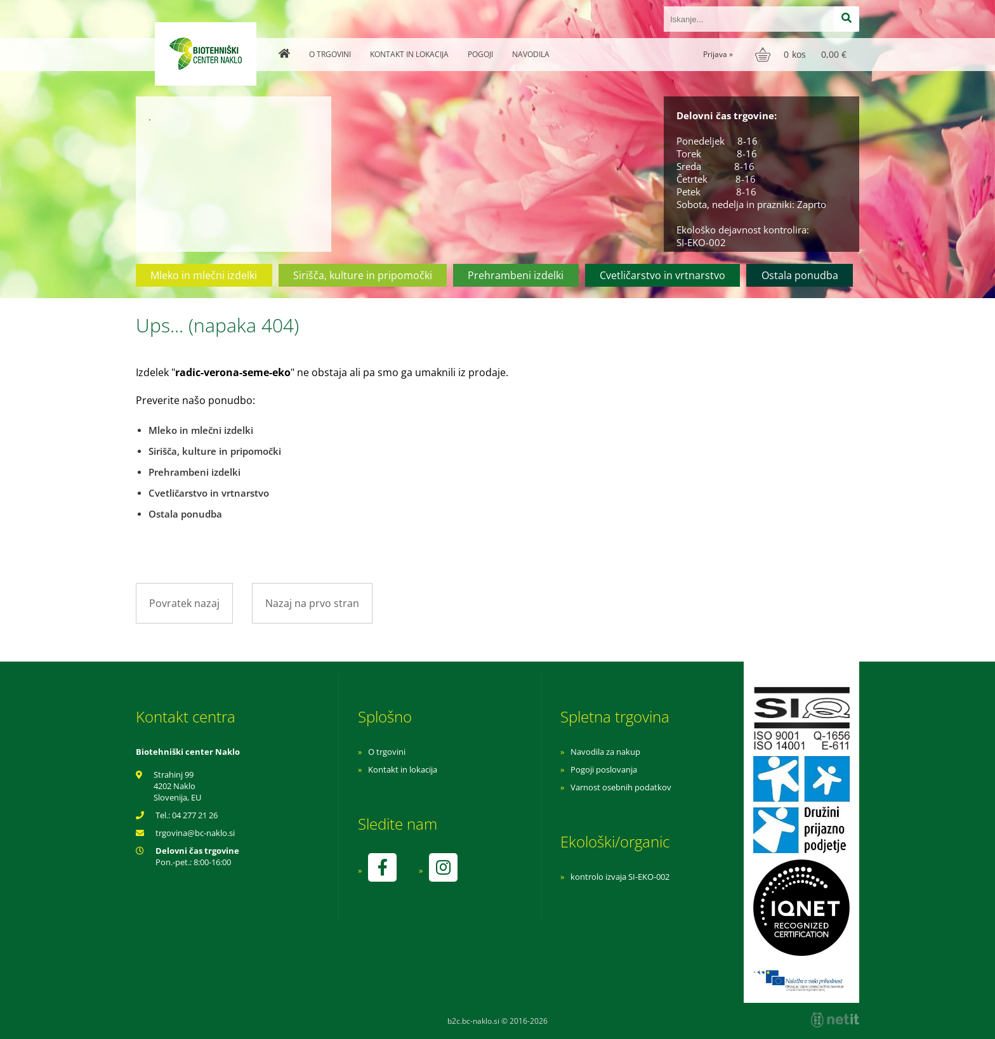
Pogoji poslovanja (603, 769)
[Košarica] (802, 54)
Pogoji (480, 54)
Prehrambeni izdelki (515, 275)
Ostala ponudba (799, 275)
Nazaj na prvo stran (312, 603)
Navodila (531, 54)
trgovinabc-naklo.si (195, 833)
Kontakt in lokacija (409, 54)
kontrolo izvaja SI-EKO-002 (619, 876)
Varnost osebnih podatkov (620, 787)
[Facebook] (382, 867)
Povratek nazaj (184, 603)
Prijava (718, 54)
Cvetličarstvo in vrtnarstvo (662, 275)
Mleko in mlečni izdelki (203, 275)
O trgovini (330, 54)
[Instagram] (443, 867)
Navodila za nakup (605, 751)
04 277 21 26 (195, 815)
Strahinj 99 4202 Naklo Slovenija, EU (177, 786)
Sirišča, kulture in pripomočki (362, 275)
